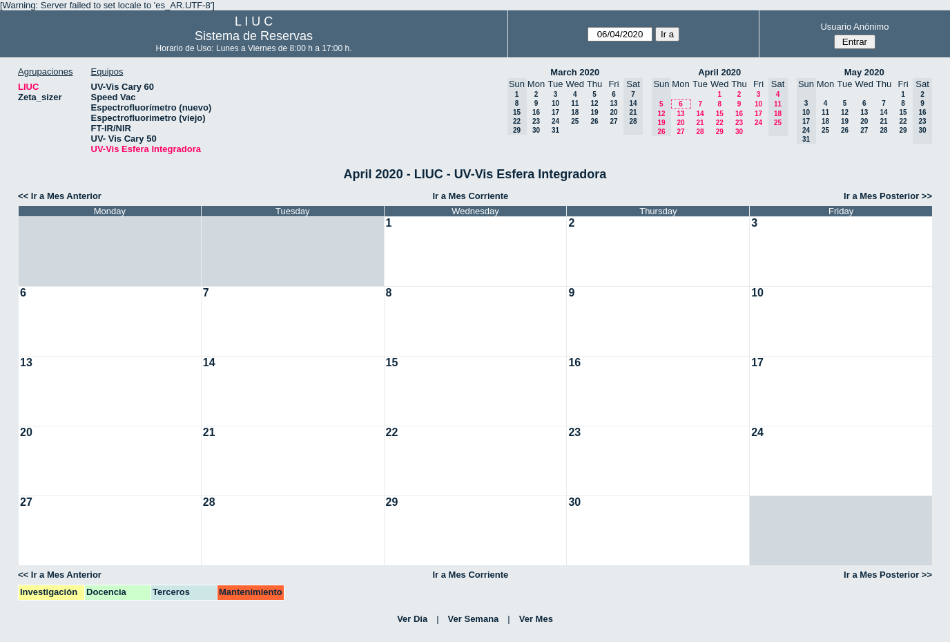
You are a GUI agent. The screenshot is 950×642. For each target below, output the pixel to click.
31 (555, 130)
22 (720, 122)
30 (536, 130)
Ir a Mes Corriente (470, 196)
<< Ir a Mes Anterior (59, 196)
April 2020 (719, 72)
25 (575, 121)
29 (720, 131)
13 (613, 103)
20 (613, 112)
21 (700, 122)
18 (575, 112)
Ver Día (412, 619)
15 (720, 113)
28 (700, 131)
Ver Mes (536, 619)
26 (594, 121)
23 (536, 121)
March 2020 (574, 72)
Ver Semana (473, 619)
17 (555, 112)
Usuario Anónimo (854, 26)
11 (575, 103)
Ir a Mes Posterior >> (888, 196)
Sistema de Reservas (254, 36)
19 (594, 112)
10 (555, 103)
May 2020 (864, 72)
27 (613, 121)
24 (555, 121)
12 (594, 103)
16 (536, 112)
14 (700, 113)
